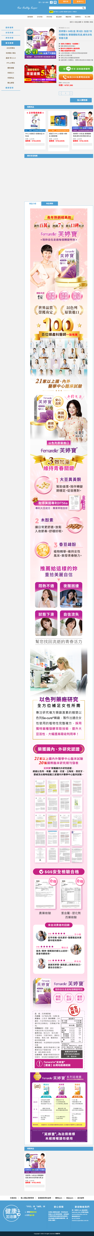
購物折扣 (33, 1212)
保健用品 (10, 78)
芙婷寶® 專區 (88, 22)
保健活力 (10, 73)
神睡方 (75, 11)
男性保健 (49, 17)
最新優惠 (30, 17)
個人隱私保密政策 (27, 1198)
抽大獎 (32, 1215)
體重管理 (68, 17)
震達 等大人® (11, 58)
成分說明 (80, 1198)
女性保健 (39, 17)
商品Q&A (69, 1198)
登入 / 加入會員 (43, 2)
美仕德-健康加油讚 (8, 7)
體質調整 (10, 68)
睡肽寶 (66, 11)
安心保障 (87, 17)
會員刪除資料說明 (44, 1198)
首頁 (71, 22)
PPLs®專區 (11, 63)
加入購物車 (82, 100)
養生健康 (59, 17)
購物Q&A (58, 1198)
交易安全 (13, 1198)
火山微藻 (60, 11)
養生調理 (10, 83)
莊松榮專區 (11, 48)
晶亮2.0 (70, 11)
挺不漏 (56, 11)
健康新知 (78, 17)
